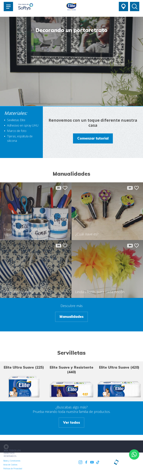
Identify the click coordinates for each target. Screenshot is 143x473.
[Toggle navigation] (8, 6)
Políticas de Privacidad (49, 460)
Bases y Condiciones (11, 460)
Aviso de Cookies (30, 460)
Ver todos (71, 422)
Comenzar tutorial (93, 138)
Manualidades (72, 316)
